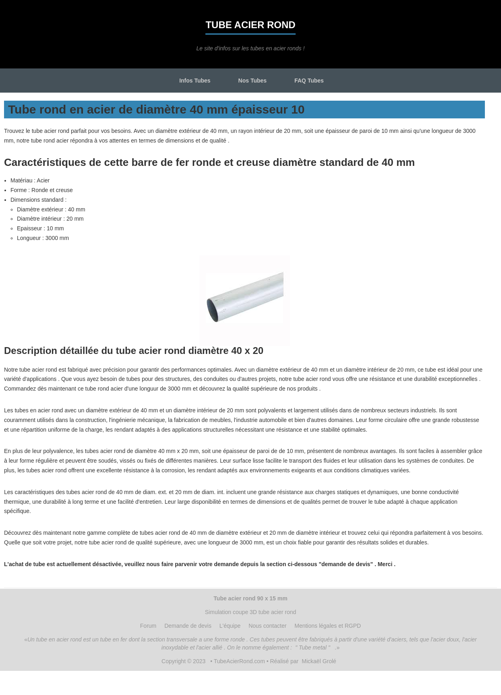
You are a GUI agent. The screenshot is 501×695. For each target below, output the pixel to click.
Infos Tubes (195, 80)
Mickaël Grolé (319, 661)
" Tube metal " (312, 647)
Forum (148, 626)
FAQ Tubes (309, 80)
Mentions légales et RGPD (327, 626)
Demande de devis (187, 626)
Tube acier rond (250, 24)
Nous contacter (267, 626)
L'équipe (230, 626)
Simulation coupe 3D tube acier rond (250, 612)
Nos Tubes (252, 80)
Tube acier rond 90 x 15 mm (250, 598)
